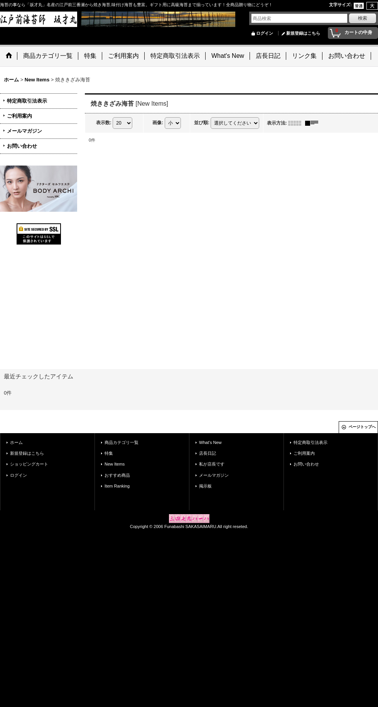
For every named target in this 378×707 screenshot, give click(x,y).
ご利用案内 (19, 116)
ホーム (16, 442)
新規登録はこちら (303, 33)
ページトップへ (362, 427)
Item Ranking (117, 486)
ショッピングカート (29, 464)
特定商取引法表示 (27, 101)
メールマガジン (24, 131)
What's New (210, 442)
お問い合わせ (22, 146)
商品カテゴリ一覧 (121, 442)
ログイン (264, 33)
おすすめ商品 (117, 475)
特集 (109, 453)
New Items (115, 464)
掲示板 (205, 486)
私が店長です (211, 464)
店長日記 (207, 453)
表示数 (103, 122)
